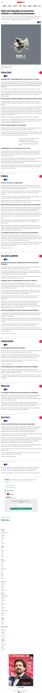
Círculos (2, 563)
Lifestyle (2, 635)
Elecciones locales (8, 480)
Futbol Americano (3, 630)
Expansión (9, 492)
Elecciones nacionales (33, 479)
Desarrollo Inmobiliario (4, 595)
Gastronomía (3, 640)
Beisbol (2, 629)
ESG (1, 540)
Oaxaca (31, 480)
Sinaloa (14, 480)
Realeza (2, 562)
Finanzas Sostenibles (4, 610)
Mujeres (2, 618)
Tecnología (2, 537)
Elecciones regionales (23, 479)
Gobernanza (3, 607)
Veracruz (22, 480)
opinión (30, 6)
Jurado (2, 650)
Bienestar (2, 647)
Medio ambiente (3, 604)
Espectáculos (3, 560)
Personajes (3, 645)
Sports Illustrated (4, 626)
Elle (1, 572)
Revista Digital (3, 637)
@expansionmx (9, 67)
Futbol (2, 627)
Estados (2, 553)
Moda (2, 565)
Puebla (18, 480)
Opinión (2, 555)
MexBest (3, 639)
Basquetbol (3, 632)
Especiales (2, 623)
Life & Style (3, 581)
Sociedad (35, 6)
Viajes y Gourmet (3, 568)
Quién (2, 559)
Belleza (2, 575)
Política (12, 479)
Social (2, 605)
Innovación (2, 612)
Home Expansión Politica (5, 532)
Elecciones (16, 479)
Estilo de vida (3, 578)
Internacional (3, 535)
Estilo (2, 582)
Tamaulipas (27, 480)
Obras (2, 538)
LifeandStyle (3, 543)
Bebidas (2, 642)
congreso (15, 6)
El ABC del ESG (3, 613)
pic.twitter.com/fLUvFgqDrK (32, 141)
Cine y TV (2, 587)
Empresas (2, 530)
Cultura (2, 570)
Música (2, 588)
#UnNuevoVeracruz (23, 141)
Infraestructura (3, 597)
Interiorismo (3, 600)
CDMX (20, 6)
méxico (10, 6)
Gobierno (2, 547)
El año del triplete (21, 687)
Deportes (2, 585)
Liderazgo (2, 620)
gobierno (5, 6)
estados (25, 6)
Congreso (2, 550)
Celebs (2, 577)
